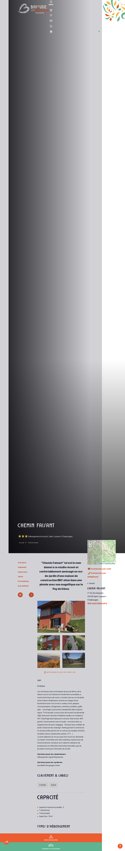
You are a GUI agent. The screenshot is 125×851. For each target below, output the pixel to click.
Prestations (24, 581)
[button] (12, 847)
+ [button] (90, 542)
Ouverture (23, 572)
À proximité (24, 586)
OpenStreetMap (110, 563)
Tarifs (21, 576)
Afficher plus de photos (61, 673)
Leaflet (100, 563)
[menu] (4, 6)
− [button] (90, 545)
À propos (22, 562)
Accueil (21, 543)
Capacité (23, 567)
